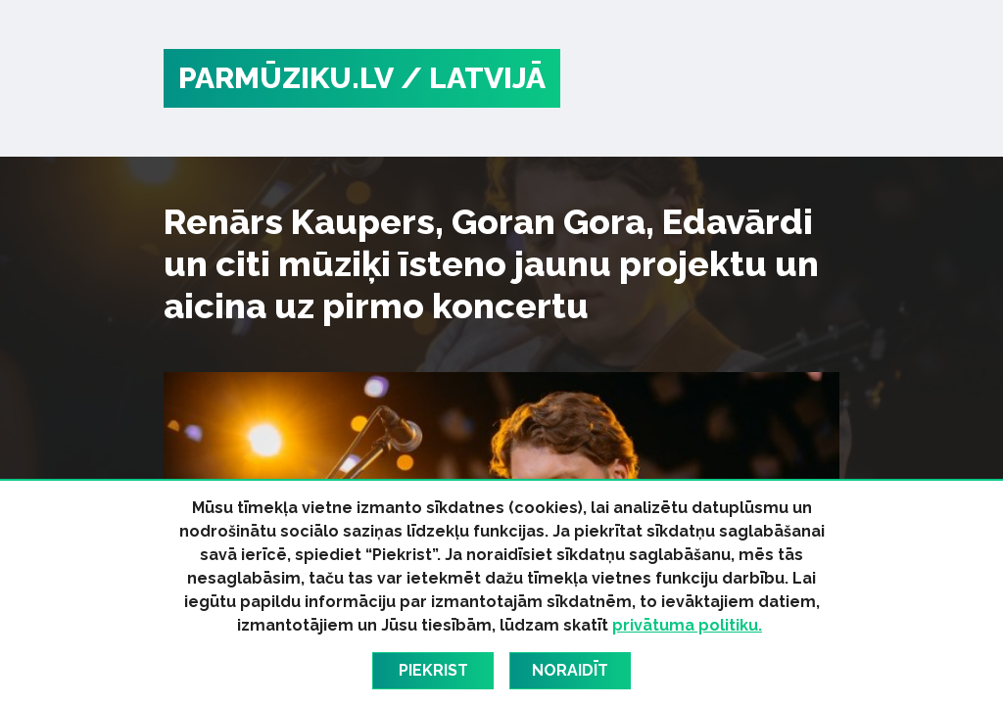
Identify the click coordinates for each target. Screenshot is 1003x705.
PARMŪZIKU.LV (286, 78)
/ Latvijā (473, 78)
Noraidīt (570, 670)
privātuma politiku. (687, 625)
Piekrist (433, 670)
